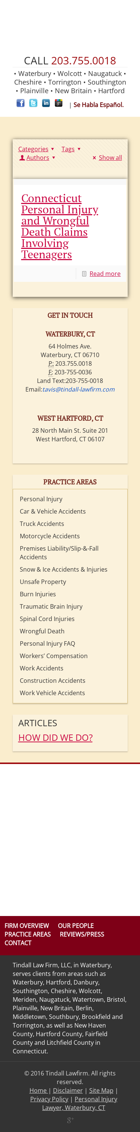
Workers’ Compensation (54, 656)
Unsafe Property (43, 582)
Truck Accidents (42, 524)
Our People (76, 926)
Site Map (101, 1090)
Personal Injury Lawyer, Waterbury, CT (79, 1103)
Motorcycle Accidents (50, 536)
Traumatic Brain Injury (51, 606)
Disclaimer (68, 1090)
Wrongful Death (42, 631)
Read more (105, 274)
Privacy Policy (49, 1099)
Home (38, 1090)
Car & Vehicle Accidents (53, 511)
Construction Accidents (52, 680)
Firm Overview (26, 926)
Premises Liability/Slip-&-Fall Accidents (59, 552)
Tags (72, 149)
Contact (17, 943)
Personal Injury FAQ (47, 643)
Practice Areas (27, 934)
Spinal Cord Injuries (47, 619)
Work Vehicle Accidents (52, 693)
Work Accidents (41, 668)
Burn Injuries (38, 594)
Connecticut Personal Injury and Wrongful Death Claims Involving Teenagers (59, 226)
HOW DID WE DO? (55, 737)
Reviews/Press (82, 934)
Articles (37, 722)
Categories (37, 149)
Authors (38, 157)
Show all (106, 157)
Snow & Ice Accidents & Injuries (64, 569)
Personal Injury (41, 499)
